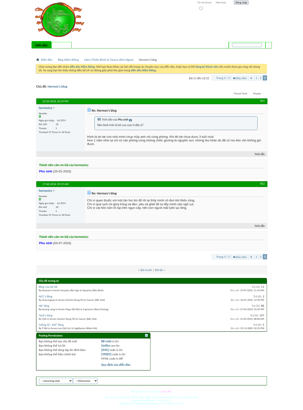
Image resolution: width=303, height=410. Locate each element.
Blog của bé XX (48, 287)
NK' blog (44, 306)
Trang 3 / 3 (223, 78)
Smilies (105, 345)
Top (262, 380)
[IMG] (105, 350)
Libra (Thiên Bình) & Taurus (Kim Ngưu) (109, 59)
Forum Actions (78, 51)
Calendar (61, 51)
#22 (262, 183)
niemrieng (240, 380)
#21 (262, 100)
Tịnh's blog (46, 315)
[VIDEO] (106, 354)
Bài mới (41, 51)
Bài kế (158, 270)
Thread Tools (240, 93)
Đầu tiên (239, 78)
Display (257, 93)
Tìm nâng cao (259, 51)
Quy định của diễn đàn (115, 365)
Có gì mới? (61, 45)
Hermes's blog (57, 86)
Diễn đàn (41, 45)
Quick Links (98, 51)
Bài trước (146, 270)
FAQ (51, 51)
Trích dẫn (258, 154)
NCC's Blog (45, 296)
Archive (253, 380)
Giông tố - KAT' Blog (51, 324)
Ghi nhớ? (206, 8)
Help (259, 3)
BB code (106, 341)
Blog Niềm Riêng (68, 59)
